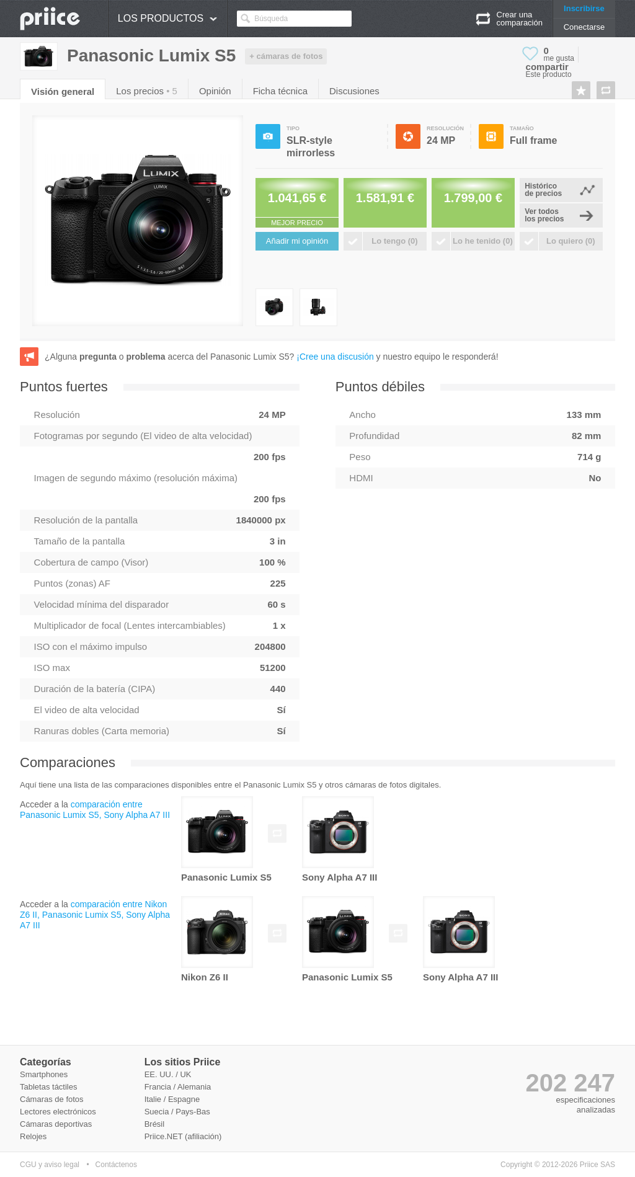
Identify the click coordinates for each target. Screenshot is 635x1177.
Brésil (154, 1124)
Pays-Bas (192, 1111)
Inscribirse (584, 8)
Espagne (184, 1099)
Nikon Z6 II (204, 977)
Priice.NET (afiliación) (183, 1136)
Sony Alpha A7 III (339, 877)
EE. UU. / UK (168, 1074)
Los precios (146, 91)
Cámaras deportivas (56, 1124)
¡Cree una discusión (335, 357)
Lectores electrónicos (58, 1111)
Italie (152, 1099)
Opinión (215, 91)
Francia (157, 1086)
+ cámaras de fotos (285, 56)
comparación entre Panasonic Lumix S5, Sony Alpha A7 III (95, 809)
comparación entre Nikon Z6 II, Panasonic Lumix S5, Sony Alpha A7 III (95, 914)
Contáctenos (116, 1164)
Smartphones (44, 1074)
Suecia (156, 1111)
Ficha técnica (280, 91)
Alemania (194, 1086)
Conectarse (584, 27)
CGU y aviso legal (49, 1164)
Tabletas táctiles (49, 1086)
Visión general (62, 91)
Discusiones (354, 91)
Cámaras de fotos (52, 1099)
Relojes (33, 1136)
